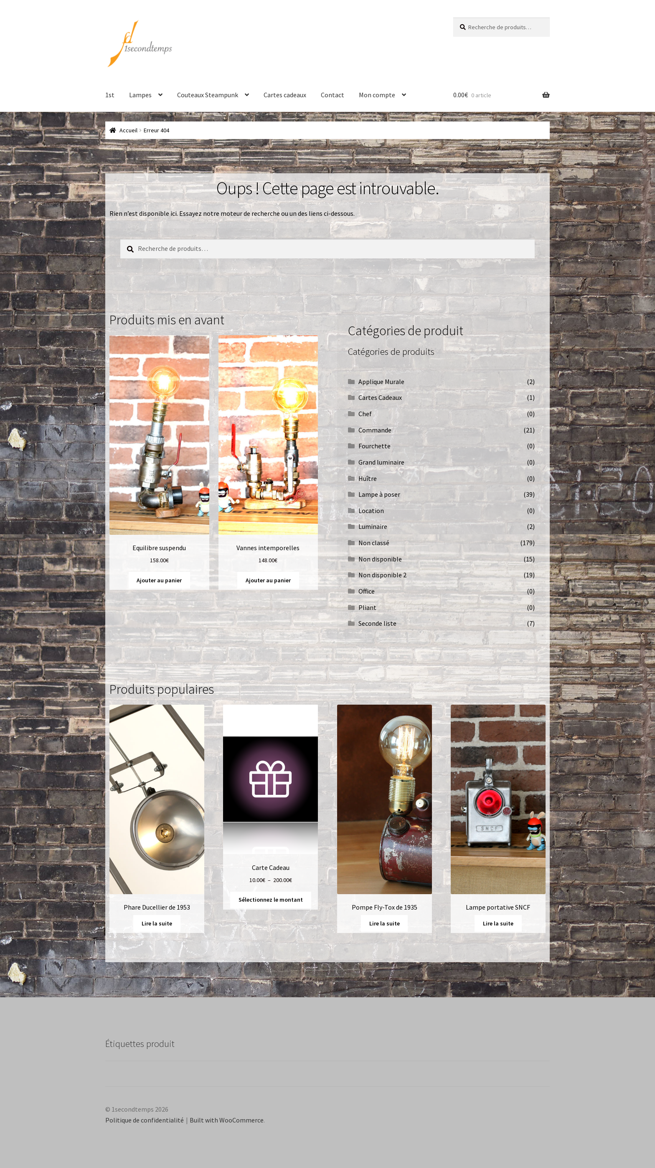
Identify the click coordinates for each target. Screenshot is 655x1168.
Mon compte (377, 95)
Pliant (367, 607)
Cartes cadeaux (285, 95)
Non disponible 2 (382, 575)
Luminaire (372, 526)
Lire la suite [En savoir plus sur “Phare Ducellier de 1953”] (157, 923)
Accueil (128, 130)
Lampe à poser (379, 494)
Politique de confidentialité (144, 1120)
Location (371, 510)
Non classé (373, 542)
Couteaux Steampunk (207, 95)
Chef (365, 414)
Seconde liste (377, 623)
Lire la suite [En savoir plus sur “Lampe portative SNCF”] (498, 923)
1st (109, 95)
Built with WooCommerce (227, 1120)
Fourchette (374, 446)
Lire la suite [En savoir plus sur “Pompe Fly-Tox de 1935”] (384, 923)
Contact (332, 95)
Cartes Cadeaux (380, 397)
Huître (367, 478)
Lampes (140, 95)
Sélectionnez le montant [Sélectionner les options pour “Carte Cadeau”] (271, 899)
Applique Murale (381, 381)
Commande (374, 430)
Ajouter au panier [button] (159, 580)
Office (366, 591)
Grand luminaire (381, 462)
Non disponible (380, 559)
